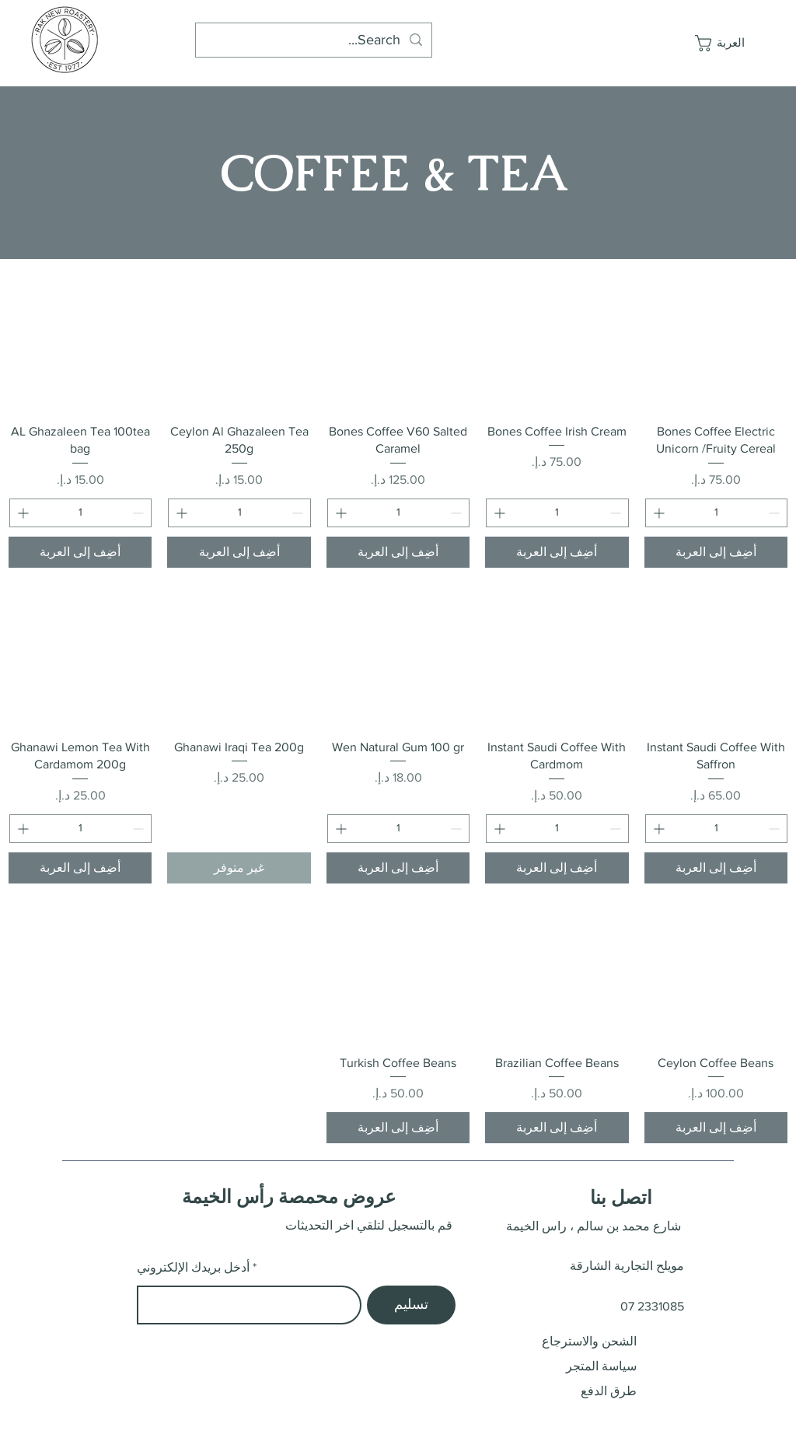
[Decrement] (775, 513)
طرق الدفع (609, 1391)
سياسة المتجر (601, 1366)
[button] (725, 43)
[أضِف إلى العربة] (715, 552)
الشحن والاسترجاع (589, 1341)
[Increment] (657, 513)
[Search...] (314, 40)
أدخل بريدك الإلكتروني (193, 1267)
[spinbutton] (716, 513)
